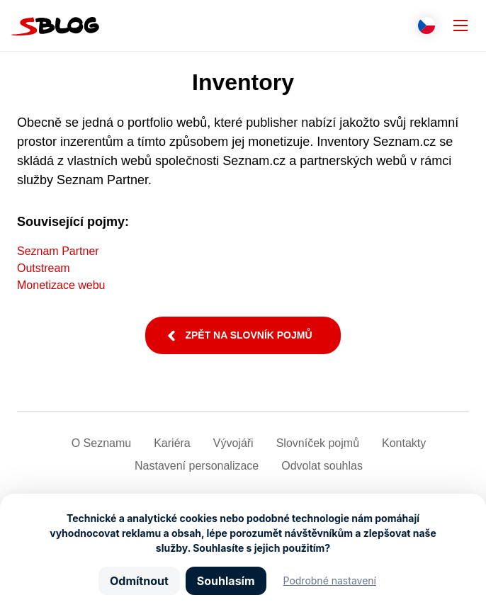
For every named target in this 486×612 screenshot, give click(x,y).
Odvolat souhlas (322, 466)
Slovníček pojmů (317, 443)
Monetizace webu (61, 285)
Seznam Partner (58, 251)
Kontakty (404, 443)
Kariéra (172, 443)
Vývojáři (233, 443)
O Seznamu (101, 443)
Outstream (43, 268)
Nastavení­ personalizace (197, 466)
